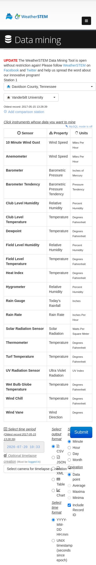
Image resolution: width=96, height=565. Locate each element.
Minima (78, 498)
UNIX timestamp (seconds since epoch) (65, 550)
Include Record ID (78, 510)
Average (79, 485)
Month (77, 460)
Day (76, 454)
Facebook (11, 70)
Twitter (31, 70)
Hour (76, 448)
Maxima (79, 492)
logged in (33, 461)
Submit (81, 432)
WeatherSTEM (74, 65)
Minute (78, 441)
